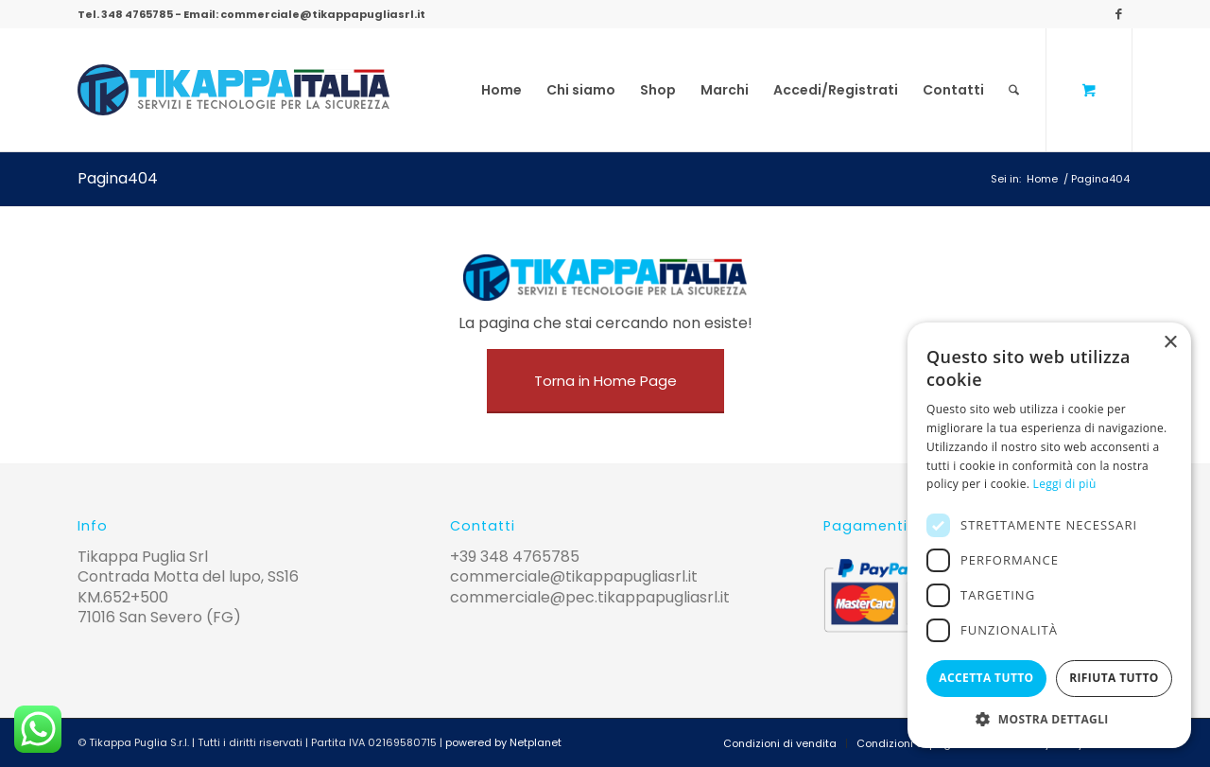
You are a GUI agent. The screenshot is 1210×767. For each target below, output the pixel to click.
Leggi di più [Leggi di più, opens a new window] (1065, 484)
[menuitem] (501, 89)
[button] (1049, 719)
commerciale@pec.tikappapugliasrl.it (590, 597)
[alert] (1049, 535)
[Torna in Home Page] (605, 381)
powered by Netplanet (503, 742)
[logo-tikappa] (233, 89)
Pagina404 (118, 178)
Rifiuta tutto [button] (1114, 678)
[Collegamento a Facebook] (1118, 14)
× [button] (1170, 343)
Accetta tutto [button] (986, 678)
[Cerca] (1013, 89)
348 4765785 (137, 14)
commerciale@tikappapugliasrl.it (322, 14)
